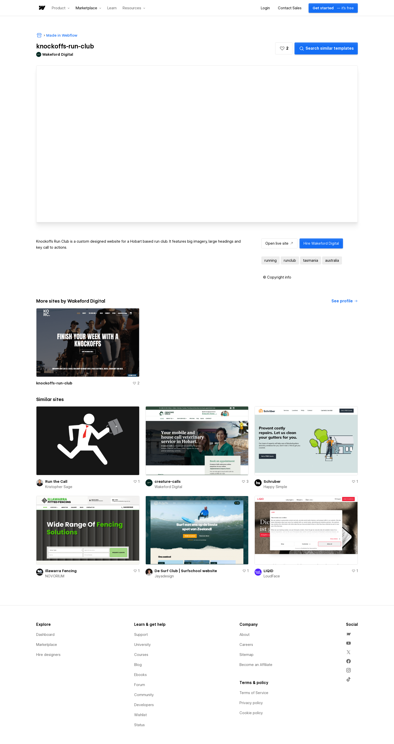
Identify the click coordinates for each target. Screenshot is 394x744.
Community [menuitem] (144, 695)
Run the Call (56, 482)
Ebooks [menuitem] (140, 675)
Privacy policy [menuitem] (251, 703)
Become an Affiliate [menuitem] (255, 665)
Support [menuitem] (141, 635)
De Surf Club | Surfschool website (186, 571)
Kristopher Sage (58, 487)
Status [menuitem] (139, 725)
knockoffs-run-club (54, 383)
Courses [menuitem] (141, 655)
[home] (42, 8)
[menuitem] (348, 634)
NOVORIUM (54, 576)
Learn (112, 8)
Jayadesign (164, 576)
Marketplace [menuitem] (46, 645)
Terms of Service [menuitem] (253, 693)
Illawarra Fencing (61, 571)
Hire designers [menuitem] (48, 655)
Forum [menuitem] (139, 685)
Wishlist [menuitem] (140, 715)
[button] (61, 8)
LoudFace (272, 576)
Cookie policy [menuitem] (251, 713)
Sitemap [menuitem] (246, 655)
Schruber (272, 482)
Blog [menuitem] (138, 665)
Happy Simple (275, 487)
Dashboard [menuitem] (45, 635)
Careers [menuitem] (246, 645)
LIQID (268, 571)
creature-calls (168, 482)
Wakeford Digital (168, 487)
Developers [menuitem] (144, 705)
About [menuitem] (244, 635)
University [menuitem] (142, 645)
